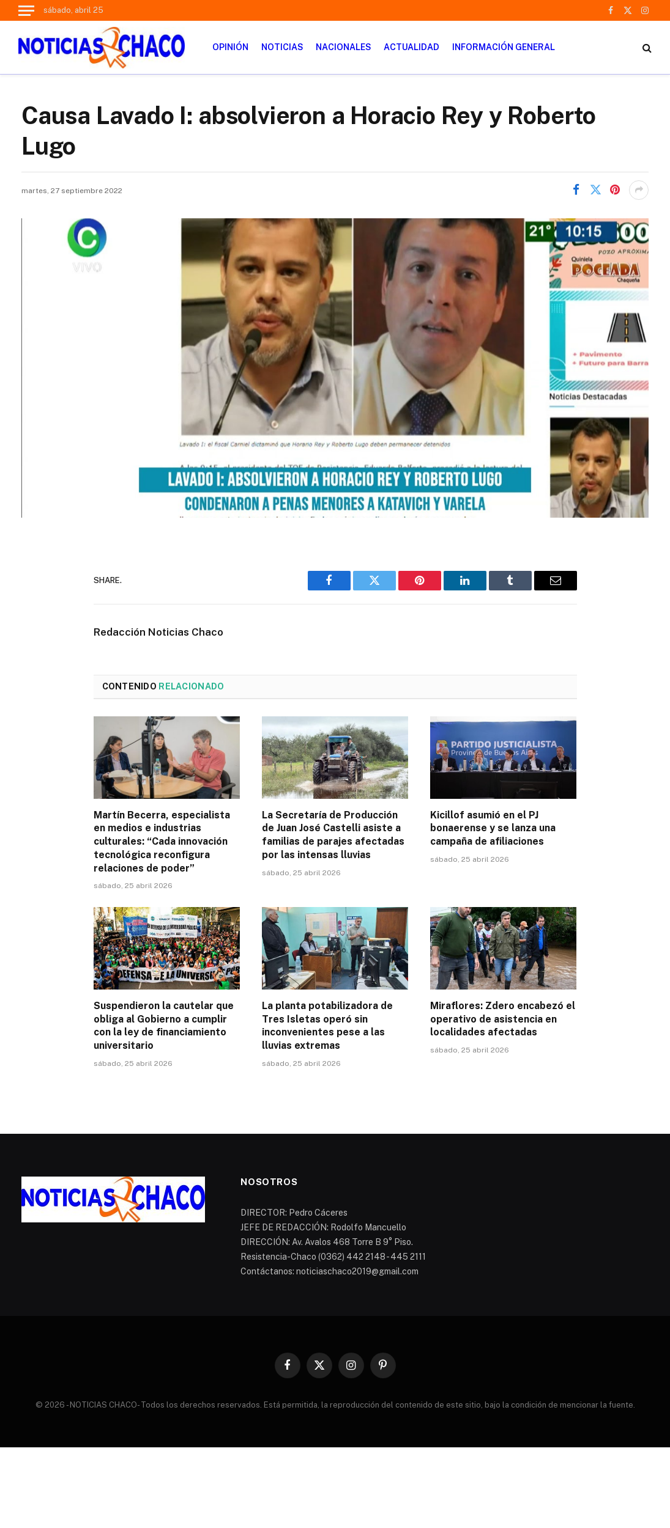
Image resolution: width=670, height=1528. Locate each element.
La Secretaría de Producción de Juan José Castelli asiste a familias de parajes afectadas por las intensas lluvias (333, 835)
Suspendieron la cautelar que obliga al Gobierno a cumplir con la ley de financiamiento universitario (164, 1025)
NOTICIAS (282, 47)
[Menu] (26, 10)
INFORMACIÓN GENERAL (503, 47)
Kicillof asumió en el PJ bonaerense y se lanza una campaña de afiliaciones (493, 828)
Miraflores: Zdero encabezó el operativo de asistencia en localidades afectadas (502, 1019)
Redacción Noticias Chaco (158, 632)
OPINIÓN (230, 47)
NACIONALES (343, 47)
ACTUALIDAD (411, 47)
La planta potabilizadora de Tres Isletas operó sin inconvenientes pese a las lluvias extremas (327, 1025)
